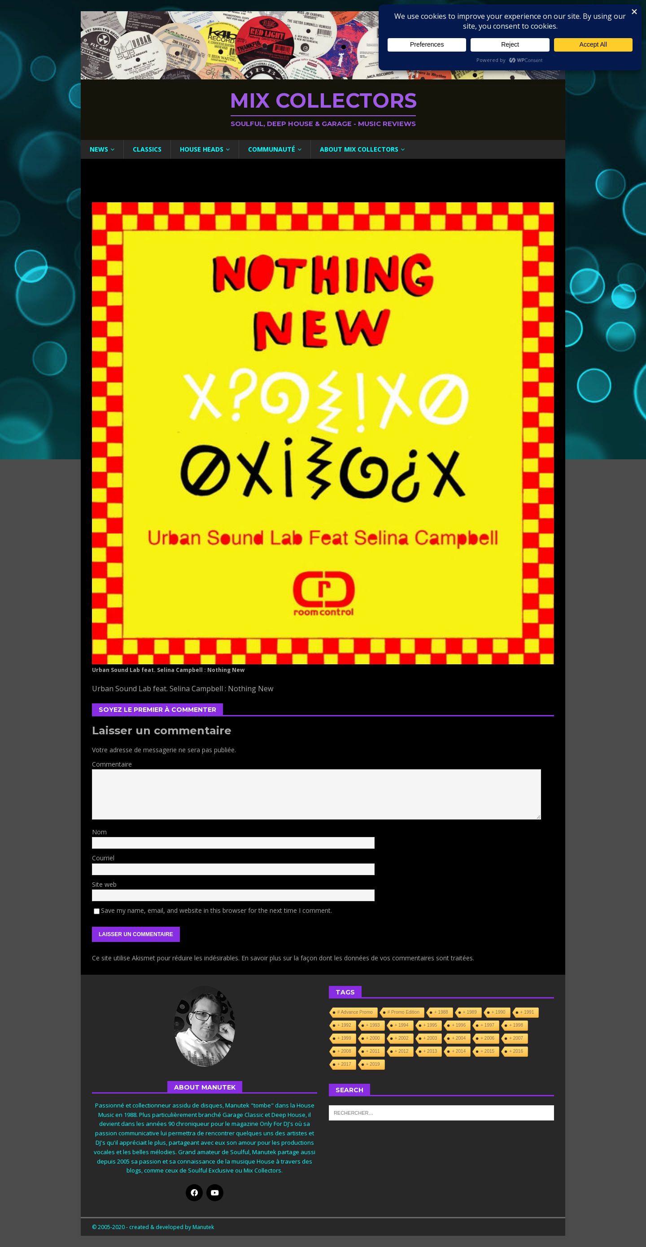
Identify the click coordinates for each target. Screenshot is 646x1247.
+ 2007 (516, 1038)
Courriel (103, 858)
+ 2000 (373, 1038)
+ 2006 (487, 1038)
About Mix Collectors (359, 149)
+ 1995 (430, 1025)
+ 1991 (527, 1012)
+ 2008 (344, 1051)
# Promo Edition (403, 1012)
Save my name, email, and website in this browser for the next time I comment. (216, 910)
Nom (99, 832)
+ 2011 (373, 1051)
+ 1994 (402, 1025)
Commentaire (112, 764)
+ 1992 (344, 1025)
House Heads (201, 149)
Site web (104, 884)
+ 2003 (430, 1038)
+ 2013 (430, 1051)
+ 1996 (459, 1025)
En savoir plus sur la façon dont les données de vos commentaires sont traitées (357, 958)
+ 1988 (441, 1012)
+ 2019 (373, 1064)
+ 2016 (516, 1051)
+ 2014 (459, 1051)
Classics (147, 149)
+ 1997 (487, 1025)
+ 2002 (402, 1038)
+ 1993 (373, 1025)
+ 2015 (487, 1051)
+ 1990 (499, 1012)
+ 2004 (459, 1038)
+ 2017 (344, 1064)
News (99, 149)
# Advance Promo (355, 1012)
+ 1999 (344, 1038)
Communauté (271, 149)
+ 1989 (470, 1012)
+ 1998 (516, 1025)
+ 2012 (402, 1051)
